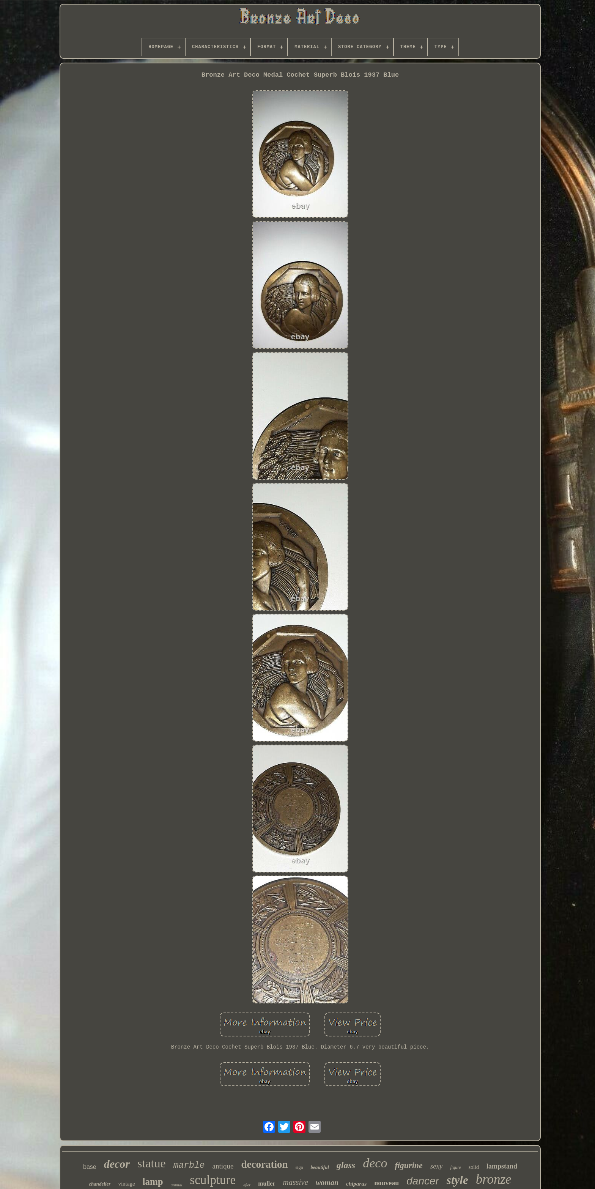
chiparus (356, 1184)
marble (189, 1165)
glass (346, 1165)
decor (117, 1164)
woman (327, 1182)
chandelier (99, 1184)
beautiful (319, 1167)
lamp (153, 1181)
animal (177, 1185)
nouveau (386, 1183)
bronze (494, 1179)
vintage (126, 1184)
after (246, 1185)
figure (455, 1167)
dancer (422, 1181)
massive (295, 1182)
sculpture (213, 1180)
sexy (436, 1166)
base (89, 1167)
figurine (408, 1165)
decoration (264, 1164)
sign (299, 1167)
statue (151, 1163)
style (457, 1180)
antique (223, 1166)
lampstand (501, 1166)
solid (474, 1167)
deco (375, 1163)
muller (266, 1183)
